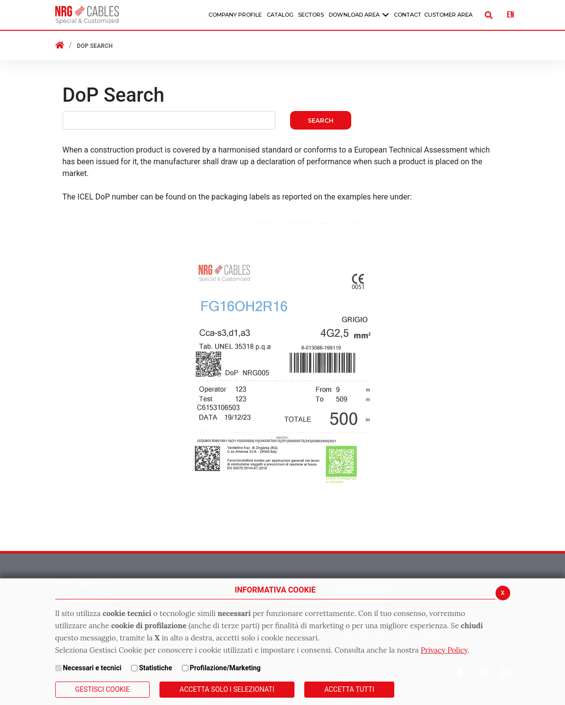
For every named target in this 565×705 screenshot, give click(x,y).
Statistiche (155, 668)
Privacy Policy (444, 650)
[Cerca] (488, 15)
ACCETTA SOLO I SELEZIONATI (227, 689)
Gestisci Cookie (102, 689)
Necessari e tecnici (92, 668)
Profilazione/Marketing (225, 668)
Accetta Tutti (349, 689)
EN (510, 15)
